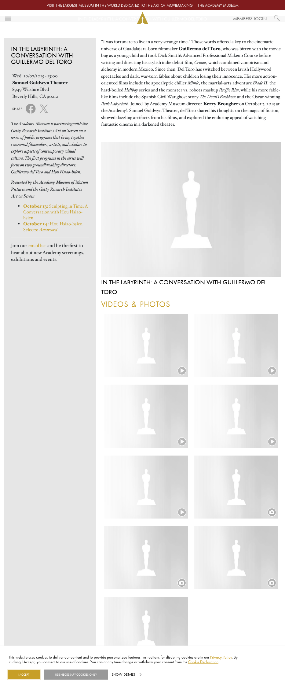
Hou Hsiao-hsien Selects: (52, 227)
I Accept (23, 674)
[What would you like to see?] (277, 18)
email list (37, 245)
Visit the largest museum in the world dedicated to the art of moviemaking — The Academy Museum (143, 5)
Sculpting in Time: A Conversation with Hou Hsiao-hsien (55, 212)
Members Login (250, 18)
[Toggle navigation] (8, 18)
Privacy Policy (221, 657)
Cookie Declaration (203, 661)
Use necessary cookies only (76, 674)
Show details (123, 674)
